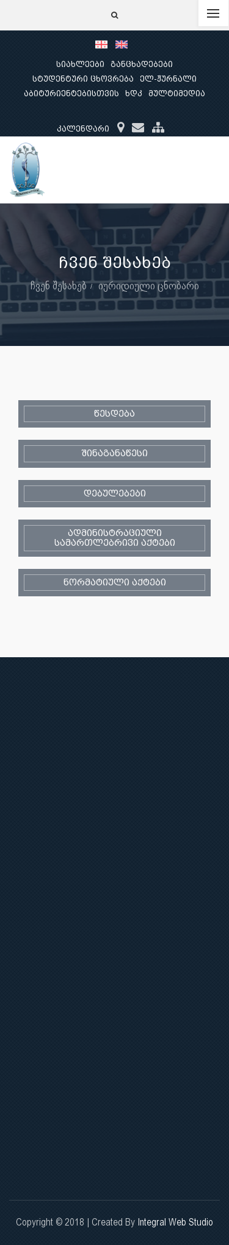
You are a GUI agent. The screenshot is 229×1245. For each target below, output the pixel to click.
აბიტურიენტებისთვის (71, 93)
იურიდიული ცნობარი (148, 285)
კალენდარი (83, 128)
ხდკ (133, 93)
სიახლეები (80, 64)
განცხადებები (142, 64)
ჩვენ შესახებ (59, 285)
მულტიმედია (176, 93)
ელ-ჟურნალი (168, 78)
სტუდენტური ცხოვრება (83, 78)
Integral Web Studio (175, 1222)
